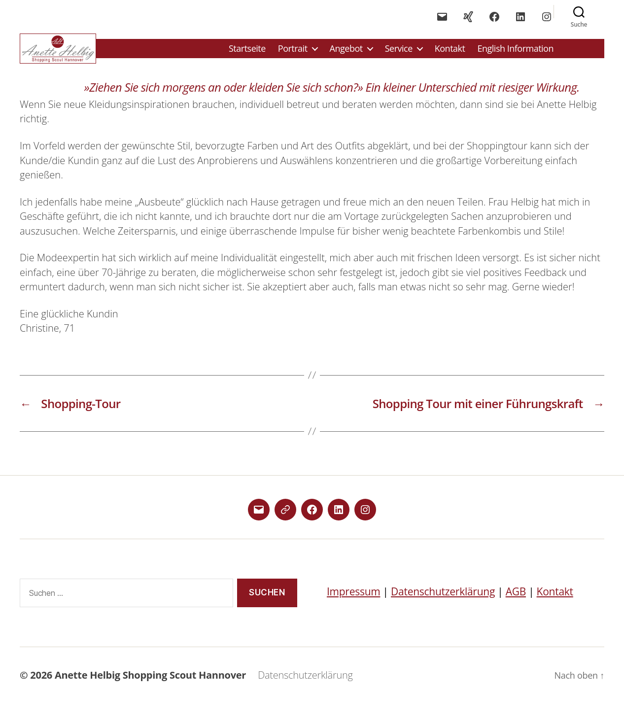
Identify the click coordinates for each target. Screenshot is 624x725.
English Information (515, 52)
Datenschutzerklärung (443, 598)
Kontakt (450, 52)
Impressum (353, 598)
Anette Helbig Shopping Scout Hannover (150, 682)
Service (399, 52)
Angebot (346, 52)
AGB (516, 598)
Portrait (293, 52)
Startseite (247, 52)
